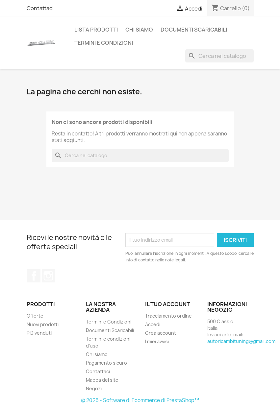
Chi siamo (139, 29)
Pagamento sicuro (106, 363)
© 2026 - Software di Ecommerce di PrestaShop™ (140, 400)
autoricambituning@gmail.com (241, 341)
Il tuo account (167, 304)
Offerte (35, 316)
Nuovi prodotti (43, 324)
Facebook (33, 275)
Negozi (94, 388)
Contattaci (40, 8)
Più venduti (39, 333)
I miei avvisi (157, 341)
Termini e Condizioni (103, 42)
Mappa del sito (102, 380)
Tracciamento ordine (168, 316)
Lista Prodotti (96, 29)
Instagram (48, 275)
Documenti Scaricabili (194, 29)
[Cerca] (219, 55)
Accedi (152, 324)
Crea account (160, 333)
